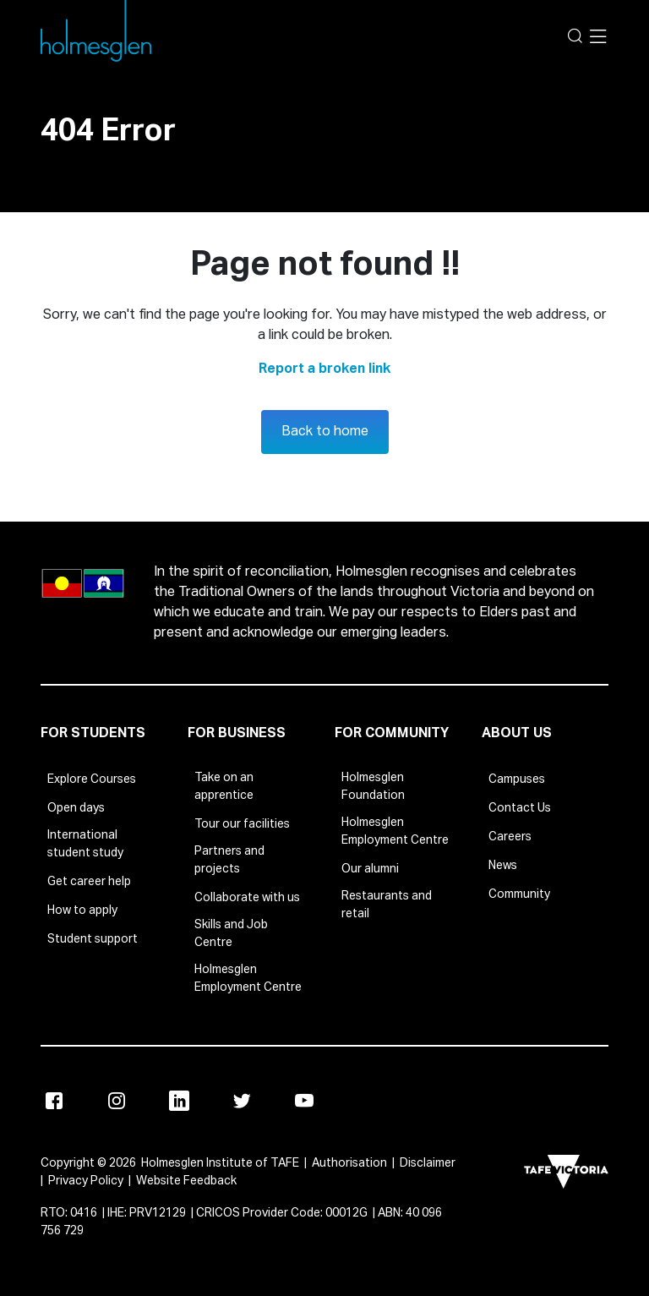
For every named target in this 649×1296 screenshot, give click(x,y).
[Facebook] (54, 1100)
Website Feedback (186, 1181)
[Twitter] (241, 1100)
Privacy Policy (85, 1181)
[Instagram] (116, 1100)
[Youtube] (304, 1100)
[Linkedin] (179, 1100)
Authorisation (349, 1163)
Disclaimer (427, 1163)
